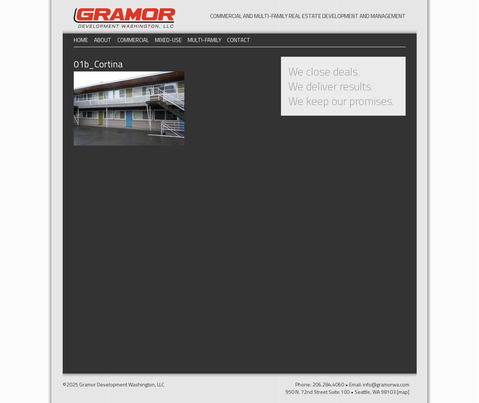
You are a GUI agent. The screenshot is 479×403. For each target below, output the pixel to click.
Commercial (133, 40)
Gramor (124, 18)
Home (81, 40)
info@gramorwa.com (386, 384)
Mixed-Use (168, 40)
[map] (403, 392)
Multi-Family (204, 40)
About (102, 40)
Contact (238, 40)
